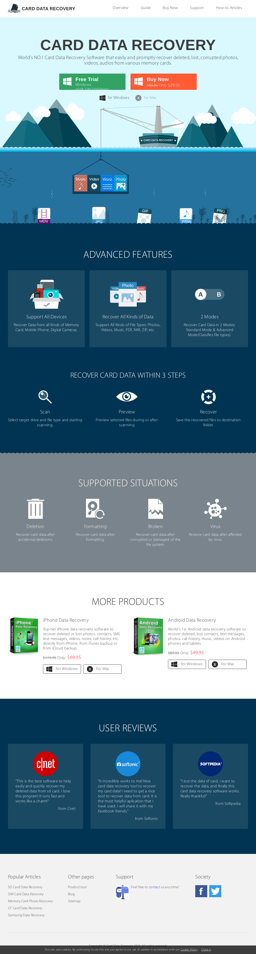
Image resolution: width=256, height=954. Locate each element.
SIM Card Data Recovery (26, 894)
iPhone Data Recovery (66, 620)
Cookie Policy (189, 949)
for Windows (114, 98)
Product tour (77, 887)
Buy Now (170, 8)
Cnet (72, 809)
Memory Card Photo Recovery (30, 901)
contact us (156, 887)
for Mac (145, 98)
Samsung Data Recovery (26, 915)
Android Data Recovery (192, 620)
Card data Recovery (48, 8)
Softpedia (232, 804)
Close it (206, 949)
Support (197, 8)
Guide (146, 8)
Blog (71, 894)
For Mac (102, 669)
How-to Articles (229, 8)
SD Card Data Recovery (25, 887)
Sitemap (74, 901)
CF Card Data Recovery (25, 908)
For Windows (67, 669)
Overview (120, 8)
